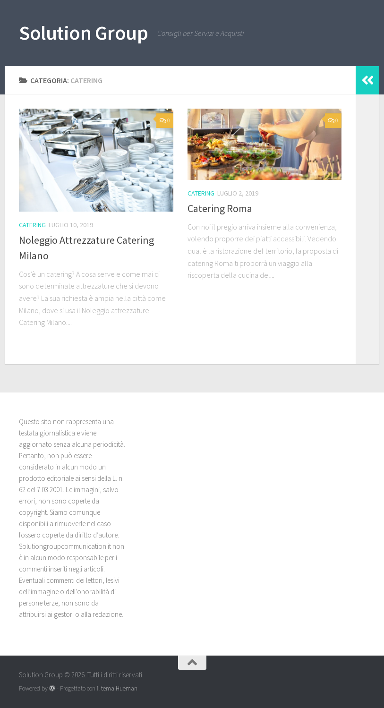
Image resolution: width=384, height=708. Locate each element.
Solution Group (83, 32)
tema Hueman (119, 688)
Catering (32, 225)
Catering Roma (220, 208)
